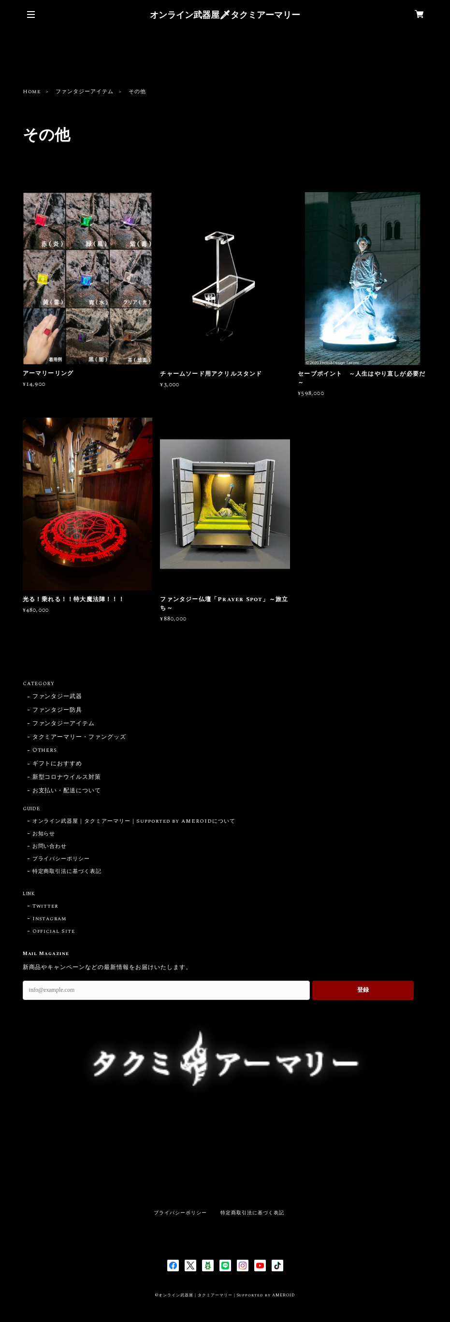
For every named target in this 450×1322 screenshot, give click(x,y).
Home (32, 92)
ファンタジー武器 (57, 697)
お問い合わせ (49, 846)
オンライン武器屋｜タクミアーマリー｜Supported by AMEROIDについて (133, 821)
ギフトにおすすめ (57, 764)
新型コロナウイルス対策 (67, 778)
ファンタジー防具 (57, 710)
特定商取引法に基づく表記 (67, 871)
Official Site (53, 931)
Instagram (49, 919)
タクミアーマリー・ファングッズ (79, 737)
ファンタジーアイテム (85, 92)
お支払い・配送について (67, 791)
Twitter (45, 906)
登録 (363, 989)
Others (45, 750)
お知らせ (44, 834)
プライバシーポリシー (61, 859)
